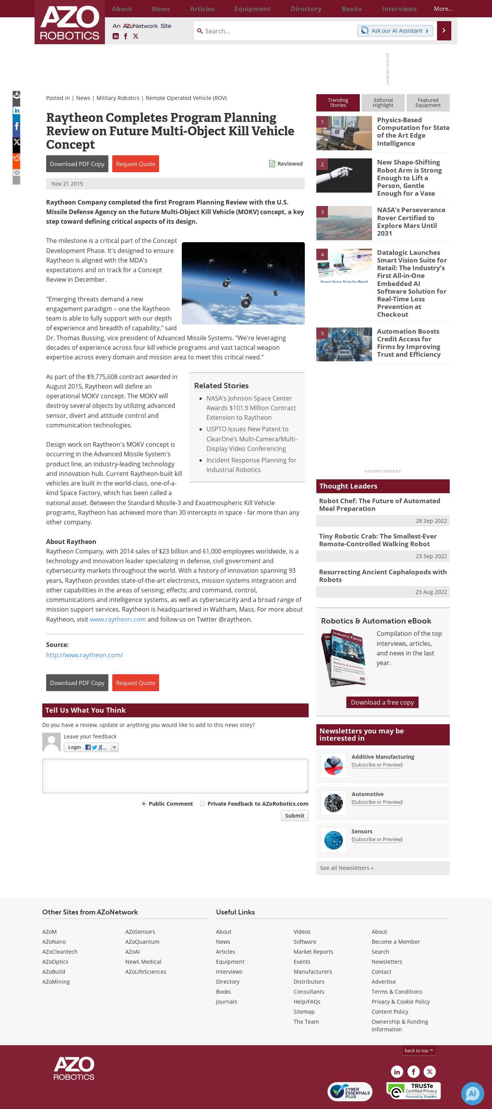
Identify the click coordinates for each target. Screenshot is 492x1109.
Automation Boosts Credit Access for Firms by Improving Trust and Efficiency (411, 321)
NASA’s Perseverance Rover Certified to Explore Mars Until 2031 (411, 211)
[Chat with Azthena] (472, 1093)
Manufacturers (313, 946)
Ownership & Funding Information (400, 1000)
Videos (302, 906)
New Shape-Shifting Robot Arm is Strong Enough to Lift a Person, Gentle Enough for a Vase (413, 172)
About (223, 906)
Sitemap (304, 986)
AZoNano (54, 916)
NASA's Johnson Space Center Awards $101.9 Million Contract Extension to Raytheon (251, 408)
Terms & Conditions (397, 966)
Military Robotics (118, 97)
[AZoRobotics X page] (136, 36)
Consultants (309, 966)
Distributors (309, 956)
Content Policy (390, 986)
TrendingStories (338, 102)
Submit (294, 815)
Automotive (368, 769)
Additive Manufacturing (383, 731)
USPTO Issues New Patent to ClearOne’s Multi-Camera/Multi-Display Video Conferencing (251, 439)
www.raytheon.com (118, 619)
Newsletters (387, 936)
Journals (226, 976)
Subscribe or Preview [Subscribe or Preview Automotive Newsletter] (377, 776)
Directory (227, 956)
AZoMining (56, 956)
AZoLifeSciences (145, 946)
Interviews (229, 946)
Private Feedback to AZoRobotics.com (258, 803)
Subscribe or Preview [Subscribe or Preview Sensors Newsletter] (377, 814)
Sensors (362, 806)
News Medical (143, 936)
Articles (225, 926)
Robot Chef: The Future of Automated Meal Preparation (381, 484)
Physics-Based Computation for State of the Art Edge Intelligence (410, 130)
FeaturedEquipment (428, 102)
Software (305, 916)
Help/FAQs (307, 976)
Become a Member (396, 916)
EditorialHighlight (383, 102)
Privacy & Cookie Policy (401, 976)
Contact (381, 946)
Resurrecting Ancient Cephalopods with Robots (377, 551)
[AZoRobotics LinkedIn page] (116, 36)
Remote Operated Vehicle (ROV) (186, 97)
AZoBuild (53, 946)
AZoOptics (55, 936)
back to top (419, 1025)
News (83, 97)
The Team (306, 996)
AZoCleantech (60, 926)
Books (223, 966)
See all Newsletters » (347, 842)
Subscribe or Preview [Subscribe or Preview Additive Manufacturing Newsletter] (377, 739)
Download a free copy (382, 677)
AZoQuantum (142, 916)
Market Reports (313, 926)
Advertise (384, 956)
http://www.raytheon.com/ (84, 655)
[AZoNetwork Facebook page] (126, 36)
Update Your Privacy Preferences (100, 1099)
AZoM (49, 906)
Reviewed (290, 163)
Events (302, 936)
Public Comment (171, 803)
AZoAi (132, 926)
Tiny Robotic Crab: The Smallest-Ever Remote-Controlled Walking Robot (372, 517)
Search (380, 926)
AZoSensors (140, 906)
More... (436, 8)
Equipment (230, 936)
